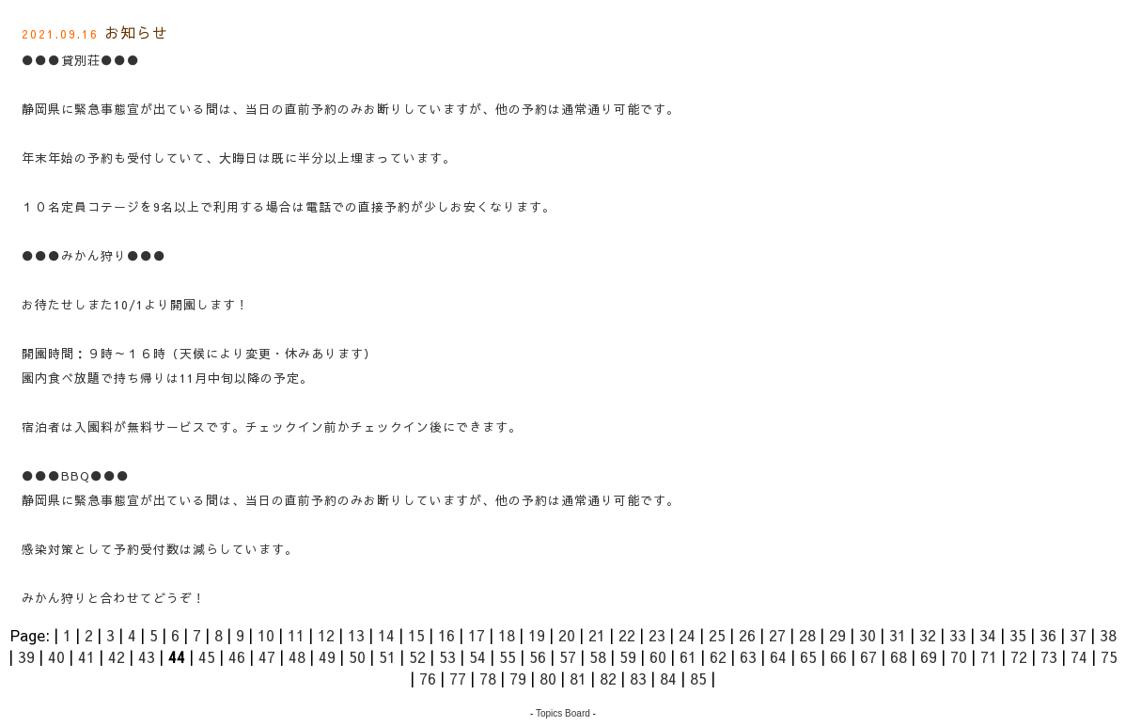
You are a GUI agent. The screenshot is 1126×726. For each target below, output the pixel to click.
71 (988, 656)
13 (356, 634)
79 (517, 678)
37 (1078, 634)
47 (266, 656)
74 (1079, 656)
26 (747, 634)
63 (748, 656)
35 (1017, 634)
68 (898, 656)
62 (718, 656)
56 (537, 656)
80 (548, 678)
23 (657, 634)
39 (26, 656)
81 (578, 678)
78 (487, 678)
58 (597, 656)
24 (687, 634)
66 (838, 656)
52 (417, 656)
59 (627, 656)
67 (868, 656)
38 (1108, 634)
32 (927, 634)
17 (476, 634)
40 (56, 656)
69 (928, 656)
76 (427, 678)
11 (296, 634)
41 (86, 656)
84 (668, 678)
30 (867, 634)
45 (206, 656)
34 (987, 634)
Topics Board (563, 713)
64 (778, 656)
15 (416, 634)
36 (1048, 634)
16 (446, 634)
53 (447, 656)
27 (777, 634)
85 (698, 678)
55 (507, 656)
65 (808, 656)
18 (506, 634)
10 (266, 634)
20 (566, 634)
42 (116, 656)
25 (717, 634)
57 (567, 656)
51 (387, 656)
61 (688, 656)
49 (327, 656)
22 (626, 634)
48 (297, 656)
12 (326, 634)
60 (657, 656)
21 (596, 634)
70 (958, 656)
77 (457, 678)
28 (807, 634)
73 (1048, 656)
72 (1018, 656)
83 (638, 678)
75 (1109, 656)
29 (837, 634)
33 (957, 634)
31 (897, 634)
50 (357, 656)
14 (386, 634)
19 (536, 634)
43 (146, 656)
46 (236, 656)
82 (608, 678)
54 (477, 656)
